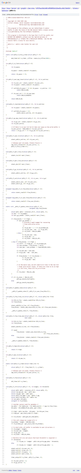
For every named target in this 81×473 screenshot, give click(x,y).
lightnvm (5, 10)
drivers (75, 8)
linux (3, 8)
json (78, 470)
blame (45, 14)
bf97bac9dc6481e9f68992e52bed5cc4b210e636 (53, 8)
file (36, 14)
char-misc (31, 8)
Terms (19, 470)
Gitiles (10, 470)
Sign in (77, 2)
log (41, 14)
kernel (13, 8)
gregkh (23, 8)
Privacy (15, 470)
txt (74, 470)
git (18, 8)
